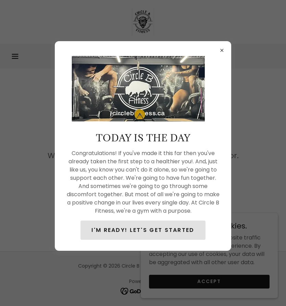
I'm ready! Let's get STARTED (142, 230)
